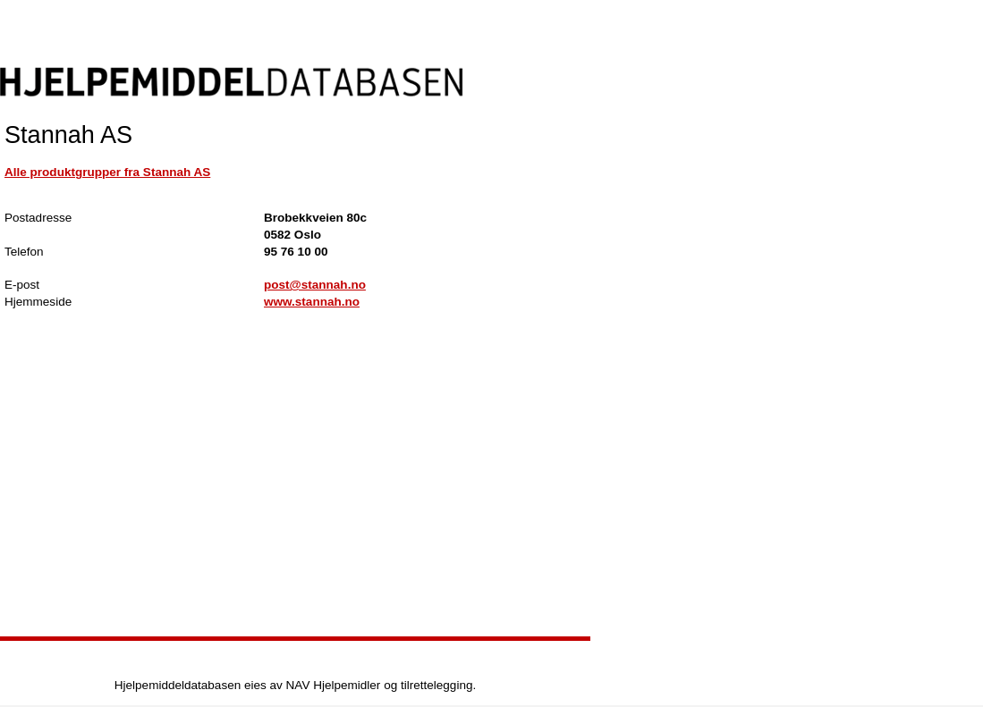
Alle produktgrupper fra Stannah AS (107, 172)
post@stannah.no (315, 284)
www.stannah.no (312, 301)
